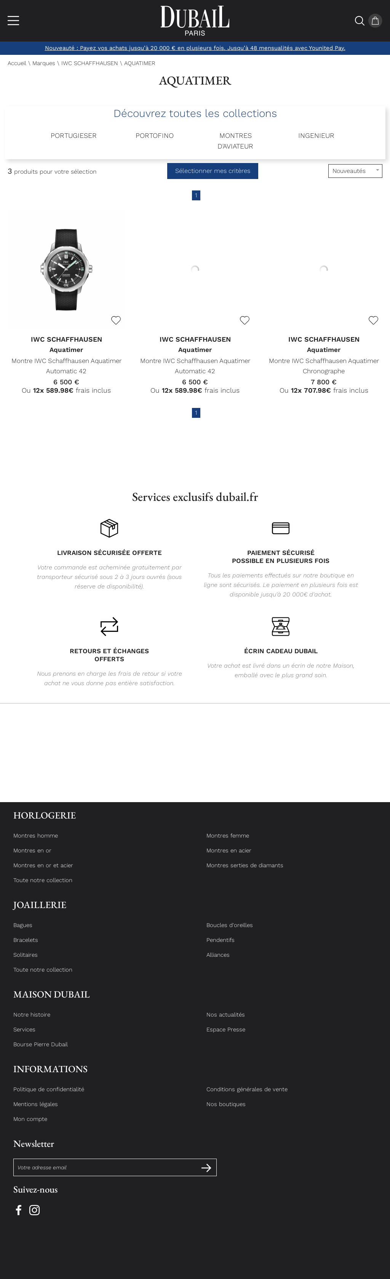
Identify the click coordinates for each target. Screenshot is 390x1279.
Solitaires (25, 961)
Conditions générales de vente (247, 1096)
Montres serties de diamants (244, 872)
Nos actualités (225, 1021)
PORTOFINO (155, 135)
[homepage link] (195, 21)
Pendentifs (220, 946)
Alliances (218, 961)
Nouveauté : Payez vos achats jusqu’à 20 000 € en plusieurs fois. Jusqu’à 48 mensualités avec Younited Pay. (195, 48)
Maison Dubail (51, 1001)
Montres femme (227, 842)
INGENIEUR (316, 135)
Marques (43, 63)
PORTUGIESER (74, 135)
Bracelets (25, 946)
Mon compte (30, 1125)
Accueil (17, 63)
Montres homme (35, 842)
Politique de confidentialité (48, 1096)
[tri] (355, 171)
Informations (50, 1075)
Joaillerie (39, 911)
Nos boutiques (226, 1111)
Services (24, 1036)
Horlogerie (44, 822)
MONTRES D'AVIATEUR (235, 140)
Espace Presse (225, 1036)
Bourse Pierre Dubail (40, 1051)
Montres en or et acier (43, 872)
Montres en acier (228, 857)
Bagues (22, 932)
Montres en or (32, 857)
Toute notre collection (42, 887)
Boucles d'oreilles (229, 932)
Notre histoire (31, 1021)
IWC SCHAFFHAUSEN (89, 63)
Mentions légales (35, 1111)
